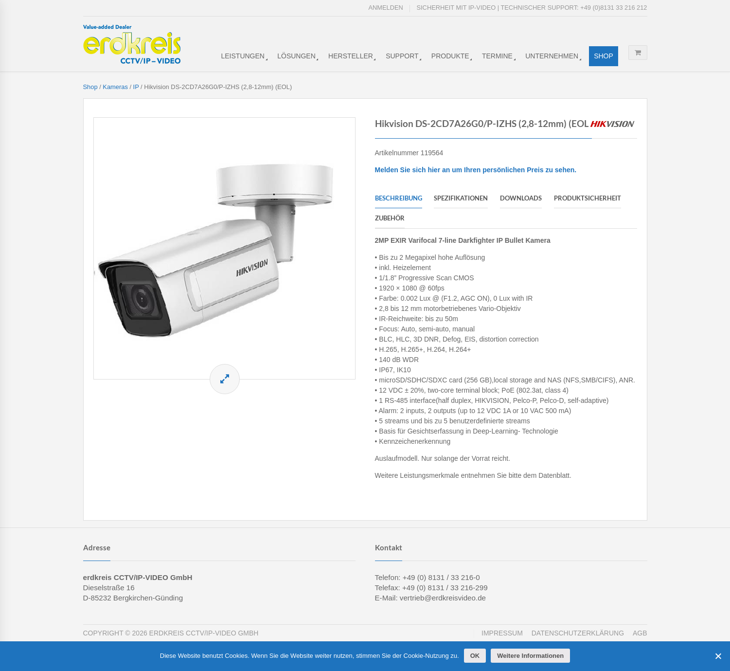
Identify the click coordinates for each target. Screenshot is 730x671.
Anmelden (386, 7)
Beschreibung (398, 198)
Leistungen (243, 56)
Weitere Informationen (530, 655)
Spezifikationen (461, 198)
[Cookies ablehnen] (718, 656)
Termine (497, 56)
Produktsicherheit (587, 198)
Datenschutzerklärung (578, 633)
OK (475, 655)
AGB (640, 633)
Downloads (521, 198)
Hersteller (350, 56)
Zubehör (390, 218)
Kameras (115, 87)
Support (402, 56)
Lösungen (296, 56)
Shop (603, 56)
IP (136, 87)
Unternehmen (551, 56)
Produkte (450, 56)
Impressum (502, 633)
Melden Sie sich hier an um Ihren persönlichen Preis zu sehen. (476, 170)
